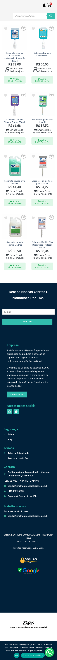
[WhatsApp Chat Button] (49, 652)
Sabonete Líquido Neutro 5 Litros (15, 243)
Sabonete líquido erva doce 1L (42, 121)
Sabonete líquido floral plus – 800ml (42, 182)
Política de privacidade (32, 655)
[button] (7, 16)
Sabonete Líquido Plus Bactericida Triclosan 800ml (42, 245)
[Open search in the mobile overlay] (34, 16)
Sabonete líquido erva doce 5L (14, 182)
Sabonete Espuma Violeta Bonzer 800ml (14, 121)
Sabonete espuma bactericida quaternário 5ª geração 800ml (14, 57)
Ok (16, 655)
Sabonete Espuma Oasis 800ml (42, 54)
